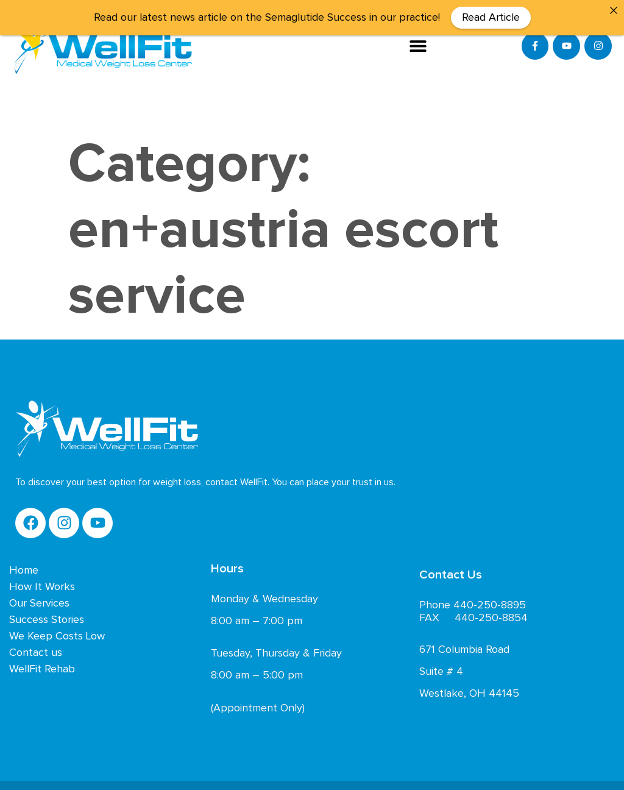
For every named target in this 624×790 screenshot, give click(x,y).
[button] (418, 46)
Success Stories (46, 617)
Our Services (39, 601)
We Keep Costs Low (57, 633)
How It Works (42, 584)
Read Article (491, 17)
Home (23, 568)
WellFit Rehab (42, 666)
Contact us (35, 650)
